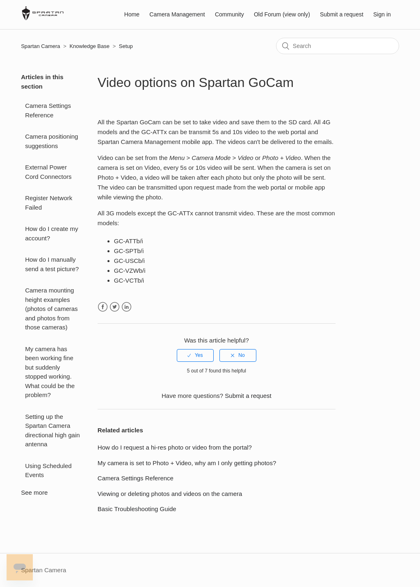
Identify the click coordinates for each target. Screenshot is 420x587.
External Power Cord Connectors (48, 172)
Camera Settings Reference (48, 110)
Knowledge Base (89, 46)
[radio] (195, 355)
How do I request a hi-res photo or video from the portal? (175, 447)
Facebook (103, 307)
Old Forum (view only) (282, 14)
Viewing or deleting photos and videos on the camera (170, 493)
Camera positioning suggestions (51, 141)
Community (229, 14)
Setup (126, 46)
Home (131, 14)
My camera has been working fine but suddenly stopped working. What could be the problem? (50, 372)
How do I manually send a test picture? (52, 264)
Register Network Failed (48, 202)
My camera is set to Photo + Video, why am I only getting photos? (187, 462)
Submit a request (341, 14)
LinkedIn (126, 307)
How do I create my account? (51, 233)
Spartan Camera (40, 46)
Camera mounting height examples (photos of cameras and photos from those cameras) (51, 309)
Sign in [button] (382, 14)
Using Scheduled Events (48, 470)
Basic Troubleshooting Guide (137, 508)
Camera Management (177, 14)
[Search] (337, 46)
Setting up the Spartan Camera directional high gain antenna (52, 430)
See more (34, 492)
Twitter (115, 307)
